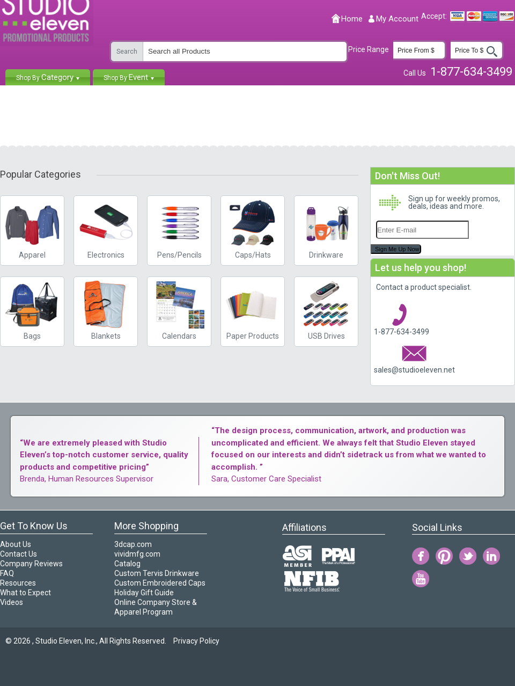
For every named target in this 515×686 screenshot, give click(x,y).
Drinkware (326, 255)
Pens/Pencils (179, 227)
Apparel (32, 255)
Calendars (179, 308)
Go (492, 52)
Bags (32, 308)
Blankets (106, 308)
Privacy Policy (196, 641)
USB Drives (326, 308)
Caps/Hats (252, 227)
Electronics (106, 227)
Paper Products (252, 308)
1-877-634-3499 (401, 331)
